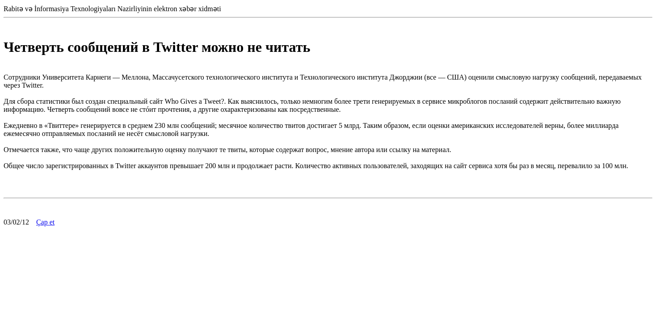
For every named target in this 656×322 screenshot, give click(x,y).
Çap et (45, 222)
